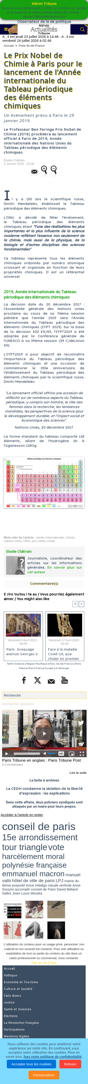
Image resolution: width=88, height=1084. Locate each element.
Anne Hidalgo (36, 885)
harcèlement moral (33, 856)
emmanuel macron (33, 873)
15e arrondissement (40, 837)
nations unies (13, 541)
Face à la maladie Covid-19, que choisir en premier (63, 653)
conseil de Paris (43, 889)
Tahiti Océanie (15, 663)
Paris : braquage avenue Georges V (22, 652)
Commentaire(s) (44, 583)
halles (6, 893)
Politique (10, 976)
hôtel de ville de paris (33, 880)
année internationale (50, 537)
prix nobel (38, 541)
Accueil (9, 45)
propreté (18, 885)
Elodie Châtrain (14, 160)
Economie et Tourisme (21, 982)
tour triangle (24, 847)
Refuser (70, 1064)
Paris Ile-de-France (32, 45)
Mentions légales (16, 1036)
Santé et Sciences (17, 1009)
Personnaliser (44, 1075)
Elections (11, 1016)
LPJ (59, 880)
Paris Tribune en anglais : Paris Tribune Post (41, 760)
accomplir (22, 889)
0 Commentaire (12, 764)
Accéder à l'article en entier (22, 815)
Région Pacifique (37, 663)
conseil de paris (39, 826)
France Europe (44, 668)
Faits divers (12, 996)
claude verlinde (60, 885)
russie (51, 541)
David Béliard (67, 889)
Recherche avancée (17, 704)
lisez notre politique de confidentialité (52, 1056)
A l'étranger (62, 668)
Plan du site (39, 962)
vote (56, 847)
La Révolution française (21, 1023)
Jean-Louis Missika (27, 893)
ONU (26, 541)
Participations (14, 1030)
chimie (69, 537)
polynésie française (34, 865)
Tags (53, 962)
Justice (9, 1003)
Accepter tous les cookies (31, 1064)
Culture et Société (18, 989)
